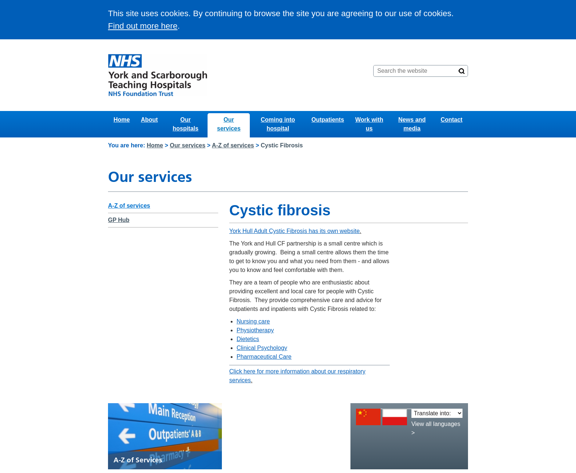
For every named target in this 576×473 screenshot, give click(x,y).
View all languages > (435, 428)
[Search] (461, 71)
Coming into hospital (278, 124)
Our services (229, 124)
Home (122, 120)
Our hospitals (185, 124)
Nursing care (253, 321)
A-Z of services (233, 145)
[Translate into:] (436, 413)
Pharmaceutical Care (264, 357)
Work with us (369, 124)
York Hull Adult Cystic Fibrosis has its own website (294, 231)
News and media (412, 124)
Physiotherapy (255, 330)
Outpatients (328, 120)
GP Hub (118, 220)
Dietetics (248, 339)
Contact (451, 120)
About (149, 120)
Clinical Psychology (262, 348)
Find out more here (142, 26)
